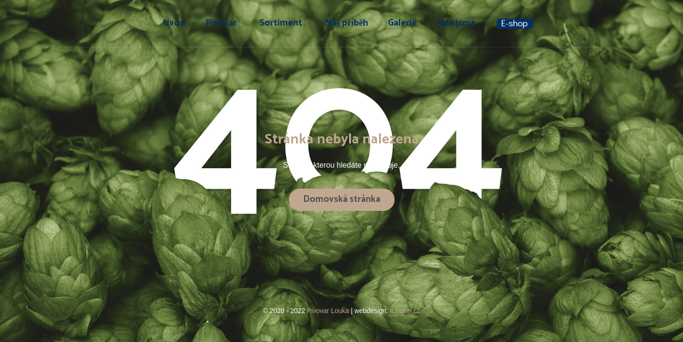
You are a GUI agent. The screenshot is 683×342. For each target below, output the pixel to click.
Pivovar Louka (329, 310)
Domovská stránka (341, 199)
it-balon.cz (405, 310)
